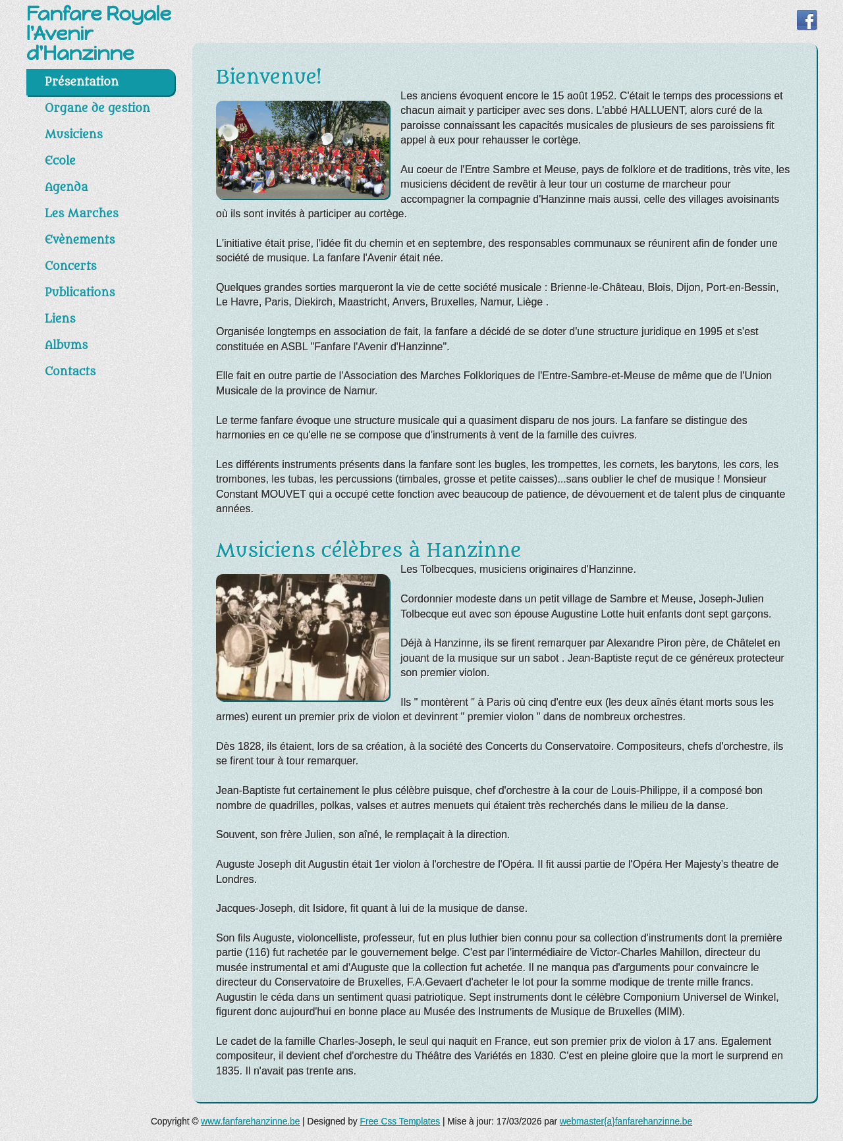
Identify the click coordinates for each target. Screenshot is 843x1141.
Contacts (70, 372)
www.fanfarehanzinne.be (250, 1122)
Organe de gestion (97, 108)
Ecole (60, 161)
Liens (60, 319)
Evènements (80, 240)
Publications (80, 293)
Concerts (71, 266)
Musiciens (74, 135)
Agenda (66, 187)
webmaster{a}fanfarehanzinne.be (626, 1122)
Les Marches (82, 214)
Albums (66, 345)
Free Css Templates (400, 1122)
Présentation (82, 82)
